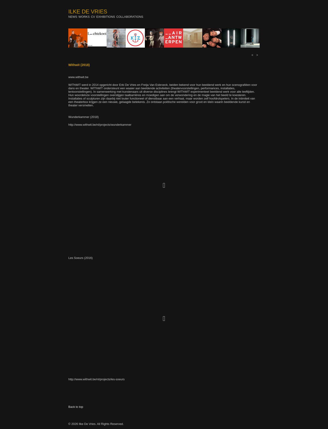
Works (84, 16)
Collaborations (129, 16)
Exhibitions (105, 16)
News (72, 16)
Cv (93, 16)
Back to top (75, 407)
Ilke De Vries (87, 11)
